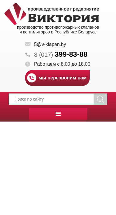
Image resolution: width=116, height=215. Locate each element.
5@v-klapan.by (50, 44)
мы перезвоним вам (63, 77)
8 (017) (60, 54)
